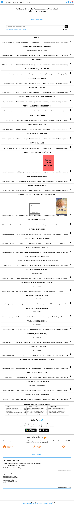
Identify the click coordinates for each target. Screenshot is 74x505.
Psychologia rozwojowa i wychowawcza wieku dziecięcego (17, 412)
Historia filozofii (9, 411)
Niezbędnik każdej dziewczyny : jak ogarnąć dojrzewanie (38, 408)
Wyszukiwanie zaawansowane (13, 29)
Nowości (8, 2)
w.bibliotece (40, 441)
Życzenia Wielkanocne (9, 474)
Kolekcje (24, 29)
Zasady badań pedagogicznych (12, 408)
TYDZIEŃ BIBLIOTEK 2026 (11, 460)
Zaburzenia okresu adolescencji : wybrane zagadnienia (58, 408)
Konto (28, 2)
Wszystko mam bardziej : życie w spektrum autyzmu (37, 409)
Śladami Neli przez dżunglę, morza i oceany (56, 409)
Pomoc (22, 2)
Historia (15, 2)
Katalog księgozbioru (37, 19)
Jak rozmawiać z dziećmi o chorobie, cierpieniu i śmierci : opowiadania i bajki (41, 412)
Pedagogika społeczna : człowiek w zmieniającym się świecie (17, 409)
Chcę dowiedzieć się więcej (29, 503)
